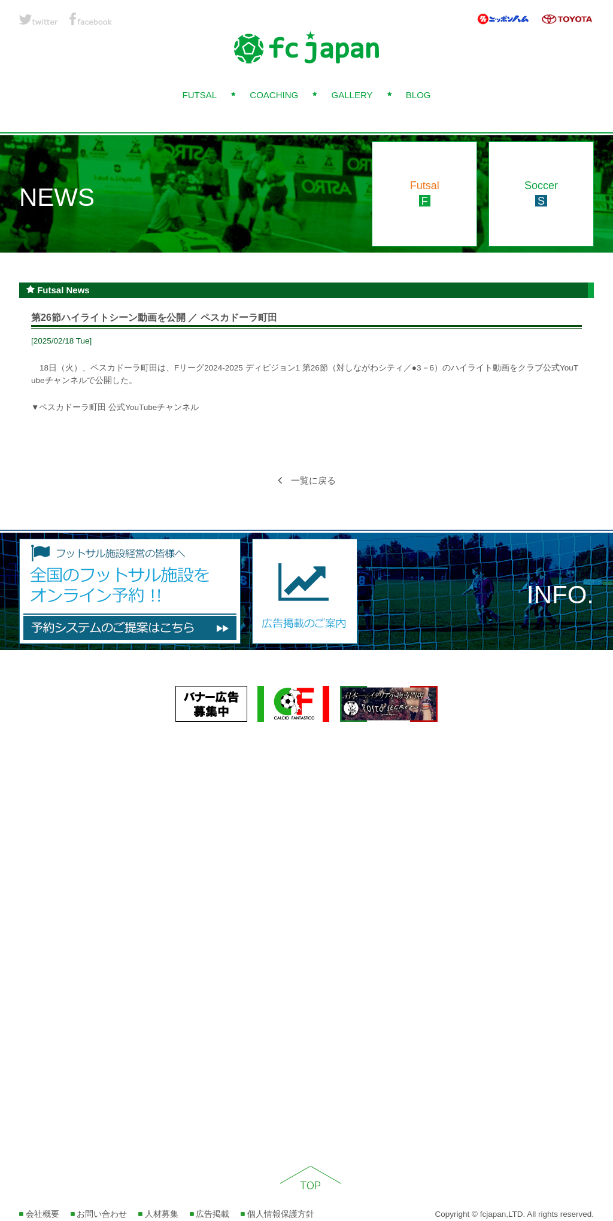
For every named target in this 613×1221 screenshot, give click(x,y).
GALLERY (352, 95)
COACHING (274, 95)
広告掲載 (210, 1214)
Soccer (541, 193)
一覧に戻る (307, 480)
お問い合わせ (99, 1214)
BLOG (418, 95)
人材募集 (158, 1214)
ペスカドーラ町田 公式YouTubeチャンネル (119, 407)
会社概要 (39, 1214)
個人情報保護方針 (277, 1214)
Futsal (424, 193)
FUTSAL (199, 95)
